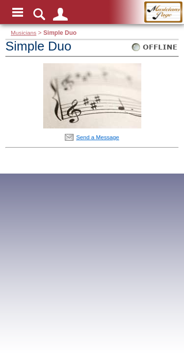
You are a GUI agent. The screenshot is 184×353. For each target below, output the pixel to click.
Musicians (23, 32)
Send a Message (97, 137)
